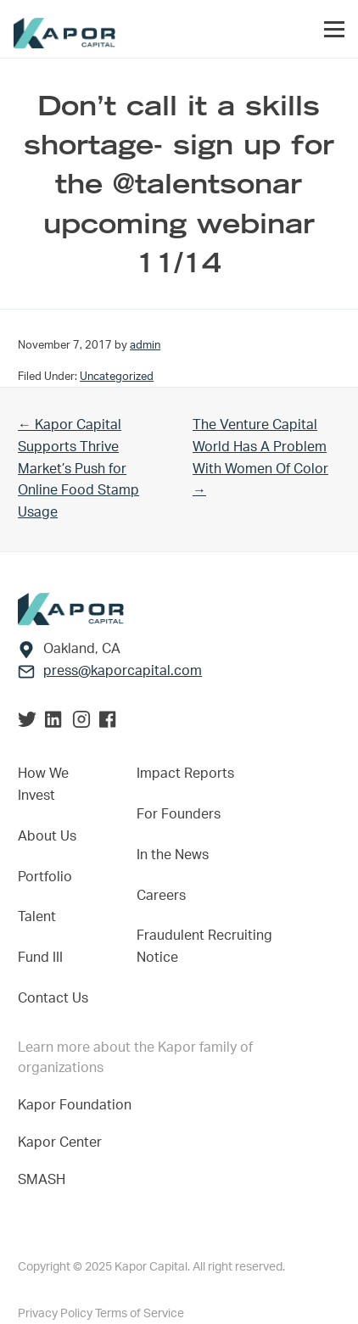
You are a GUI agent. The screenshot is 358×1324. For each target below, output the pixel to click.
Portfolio (45, 877)
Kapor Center (63, 1142)
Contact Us (53, 998)
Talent (37, 917)
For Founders (179, 814)
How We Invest (43, 784)
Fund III (40, 957)
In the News (173, 855)
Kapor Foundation (78, 1105)
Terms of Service (139, 1314)
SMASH (41, 1180)
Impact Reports (185, 773)
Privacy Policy (56, 1314)
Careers (161, 895)
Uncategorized (117, 377)
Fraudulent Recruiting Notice (204, 946)
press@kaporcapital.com (122, 671)
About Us (47, 836)
